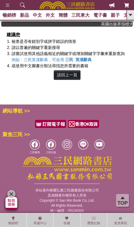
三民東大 (80, 15)
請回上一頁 (67, 75)
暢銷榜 (9, 15)
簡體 (63, 15)
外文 (50, 15)
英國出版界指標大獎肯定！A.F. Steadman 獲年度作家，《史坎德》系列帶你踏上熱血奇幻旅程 (118, 24)
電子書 (100, 15)
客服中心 (40, 220)
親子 (115, 15)
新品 (24, 15)
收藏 (67, 220)
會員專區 (120, 220)
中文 (37, 15)
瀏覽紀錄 (93, 220)
